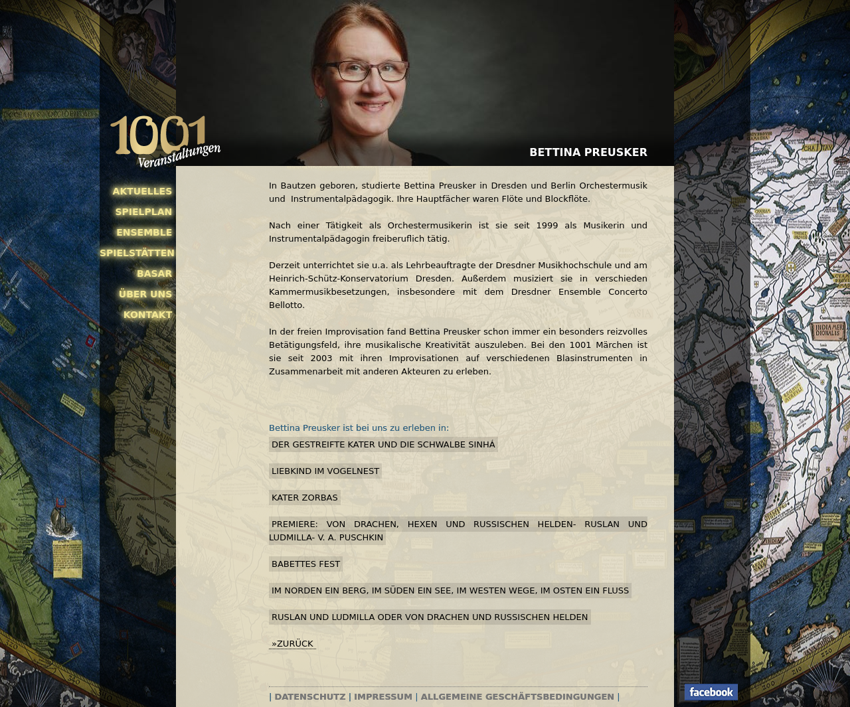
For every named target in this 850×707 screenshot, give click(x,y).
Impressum (383, 697)
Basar (154, 273)
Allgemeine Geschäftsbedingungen (517, 697)
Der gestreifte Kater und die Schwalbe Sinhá (383, 444)
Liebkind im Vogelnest (325, 471)
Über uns (145, 294)
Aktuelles (143, 191)
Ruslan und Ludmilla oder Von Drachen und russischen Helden (430, 617)
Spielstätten (136, 253)
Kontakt (148, 314)
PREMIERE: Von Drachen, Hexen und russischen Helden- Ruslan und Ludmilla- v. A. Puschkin (458, 530)
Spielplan (143, 211)
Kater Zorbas (305, 498)
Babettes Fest (306, 564)
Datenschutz (310, 697)
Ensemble (144, 232)
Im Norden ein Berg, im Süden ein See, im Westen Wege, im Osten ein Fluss (450, 590)
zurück (295, 644)
